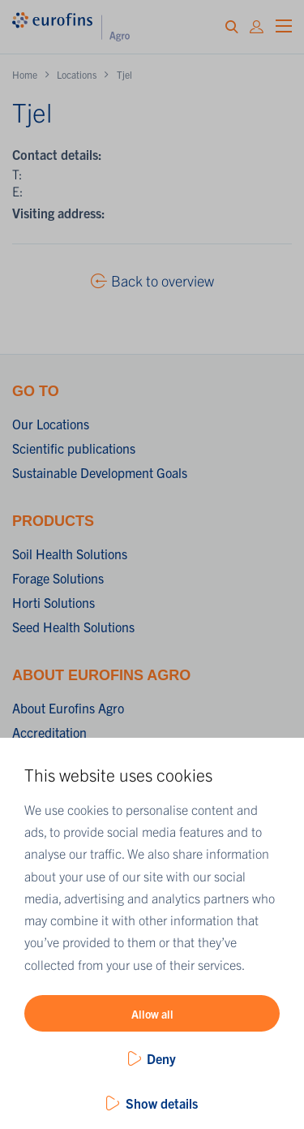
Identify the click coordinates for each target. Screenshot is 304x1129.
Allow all (152, 1013)
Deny (161, 1058)
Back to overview (162, 280)
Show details (162, 1103)
